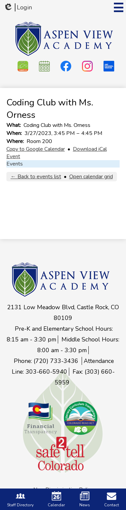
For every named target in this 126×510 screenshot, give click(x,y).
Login (17, 7)
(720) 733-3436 (57, 361)
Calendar (56, 499)
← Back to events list (36, 176)
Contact (111, 499)
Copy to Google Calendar (35, 149)
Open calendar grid (91, 176)
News (84, 499)
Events (14, 164)
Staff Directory (20, 499)
